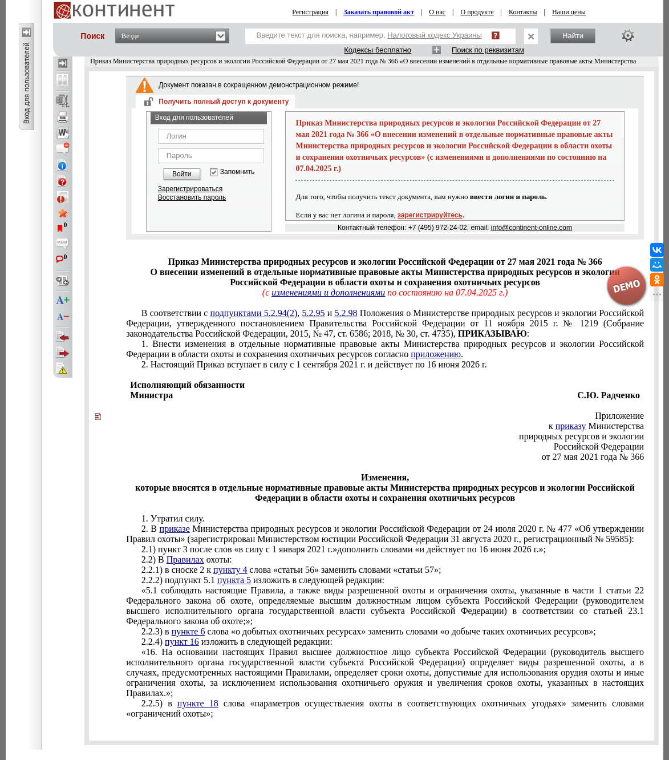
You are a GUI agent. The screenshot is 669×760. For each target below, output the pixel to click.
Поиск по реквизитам (488, 50)
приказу (571, 426)
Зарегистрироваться (190, 189)
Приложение (619, 416)
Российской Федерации (599, 446)
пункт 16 (182, 641)
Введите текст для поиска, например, (369, 35)
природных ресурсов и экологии (581, 436)
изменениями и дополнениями (328, 292)
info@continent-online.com (531, 228)
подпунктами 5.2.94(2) (254, 313)
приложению (436, 354)
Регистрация (310, 12)
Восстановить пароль (192, 197)
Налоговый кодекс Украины (434, 35)
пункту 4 (230, 570)
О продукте (477, 12)
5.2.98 (346, 313)
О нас (437, 12)
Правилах (185, 559)
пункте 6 (188, 631)
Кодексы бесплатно (377, 50)
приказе (175, 528)
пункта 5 (234, 580)
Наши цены (569, 12)
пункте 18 (197, 703)
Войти (182, 174)
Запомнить (237, 172)
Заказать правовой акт (378, 12)
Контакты (523, 12)
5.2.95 (313, 313)
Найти (572, 35)
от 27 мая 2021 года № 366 (593, 457)
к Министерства (596, 426)
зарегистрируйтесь (430, 215)
